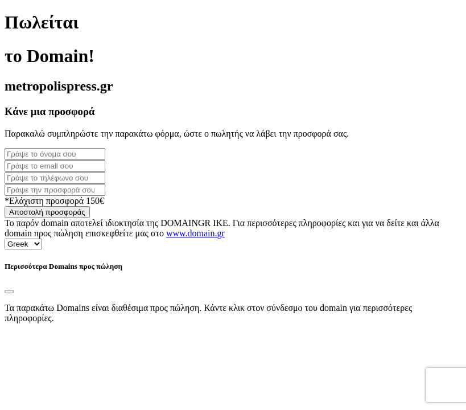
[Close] (9, 291)
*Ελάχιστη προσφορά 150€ (54, 201)
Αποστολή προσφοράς (47, 212)
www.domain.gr (195, 233)
